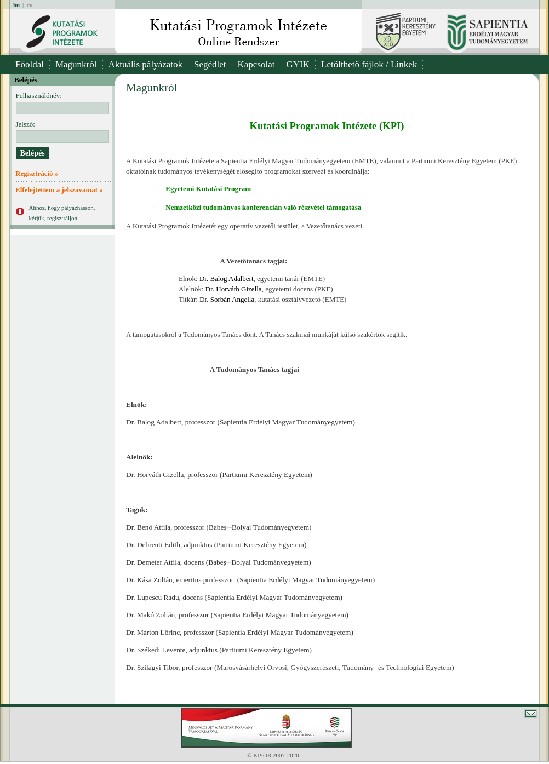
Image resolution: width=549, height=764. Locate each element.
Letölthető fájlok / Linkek (369, 64)
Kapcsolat (256, 64)
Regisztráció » (36, 173)
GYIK (298, 64)
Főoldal (29, 64)
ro (29, 5)
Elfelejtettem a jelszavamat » (59, 190)
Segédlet (210, 64)
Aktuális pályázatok (145, 64)
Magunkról (76, 64)
